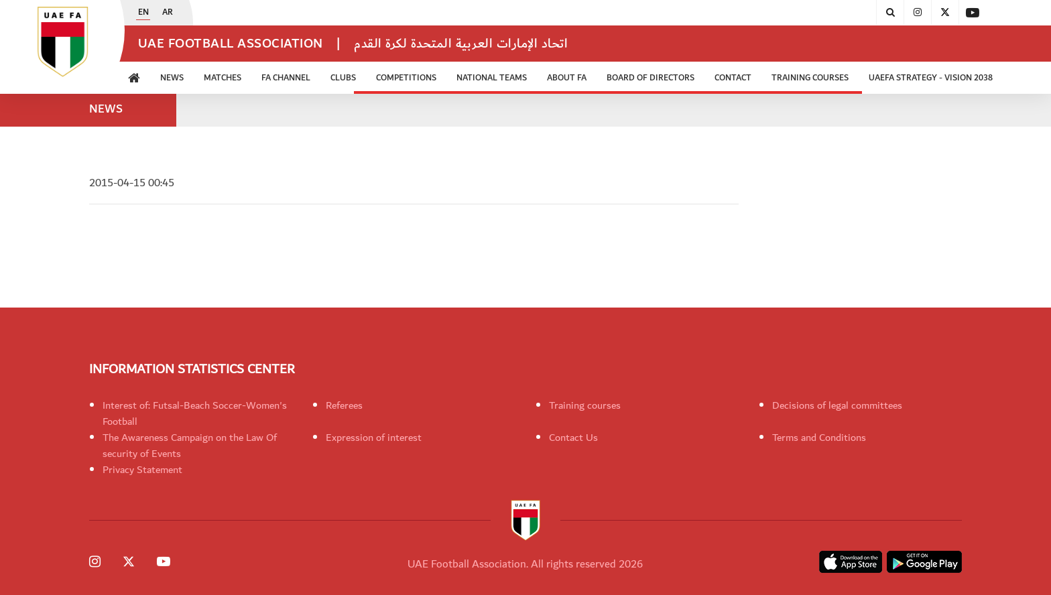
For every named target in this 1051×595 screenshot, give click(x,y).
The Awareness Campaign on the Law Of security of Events (190, 445)
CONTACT (733, 78)
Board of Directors (650, 78)
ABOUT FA (566, 78)
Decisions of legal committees (837, 405)
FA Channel (285, 78)
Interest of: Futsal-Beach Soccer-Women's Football (195, 413)
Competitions (406, 78)
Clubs (343, 78)
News (172, 78)
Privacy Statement (142, 469)
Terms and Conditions (819, 437)
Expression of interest (374, 437)
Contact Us (573, 437)
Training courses (585, 405)
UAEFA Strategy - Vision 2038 (931, 78)
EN (143, 13)
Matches (222, 78)
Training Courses (810, 78)
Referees (344, 405)
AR (167, 13)
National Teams (491, 78)
